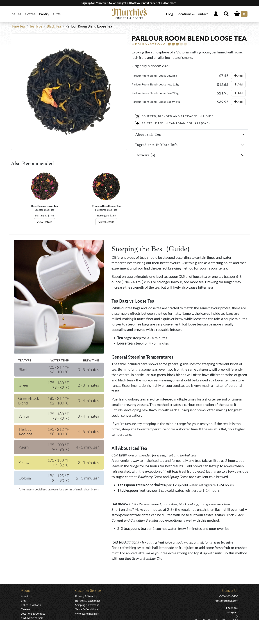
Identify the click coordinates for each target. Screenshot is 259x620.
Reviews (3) (145, 155)
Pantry (44, 14)
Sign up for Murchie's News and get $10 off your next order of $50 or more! (129, 2)
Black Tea (54, 26)
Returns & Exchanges (88, 600)
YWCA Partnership (32, 617)
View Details (45, 221)
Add (238, 75)
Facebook (232, 607)
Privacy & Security (86, 596)
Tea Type (35, 26)
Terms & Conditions (86, 609)
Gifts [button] (57, 14)
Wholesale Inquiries (87, 613)
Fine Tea (18, 26)
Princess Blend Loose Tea (106, 205)
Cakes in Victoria (31, 605)
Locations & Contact (192, 14)
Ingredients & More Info (156, 144)
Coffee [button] (30, 14)
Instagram (232, 612)
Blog (169, 14)
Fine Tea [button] (15, 14)
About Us (26, 596)
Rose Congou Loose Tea (44, 205)
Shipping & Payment (87, 605)
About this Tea (148, 134)
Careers (25, 609)
